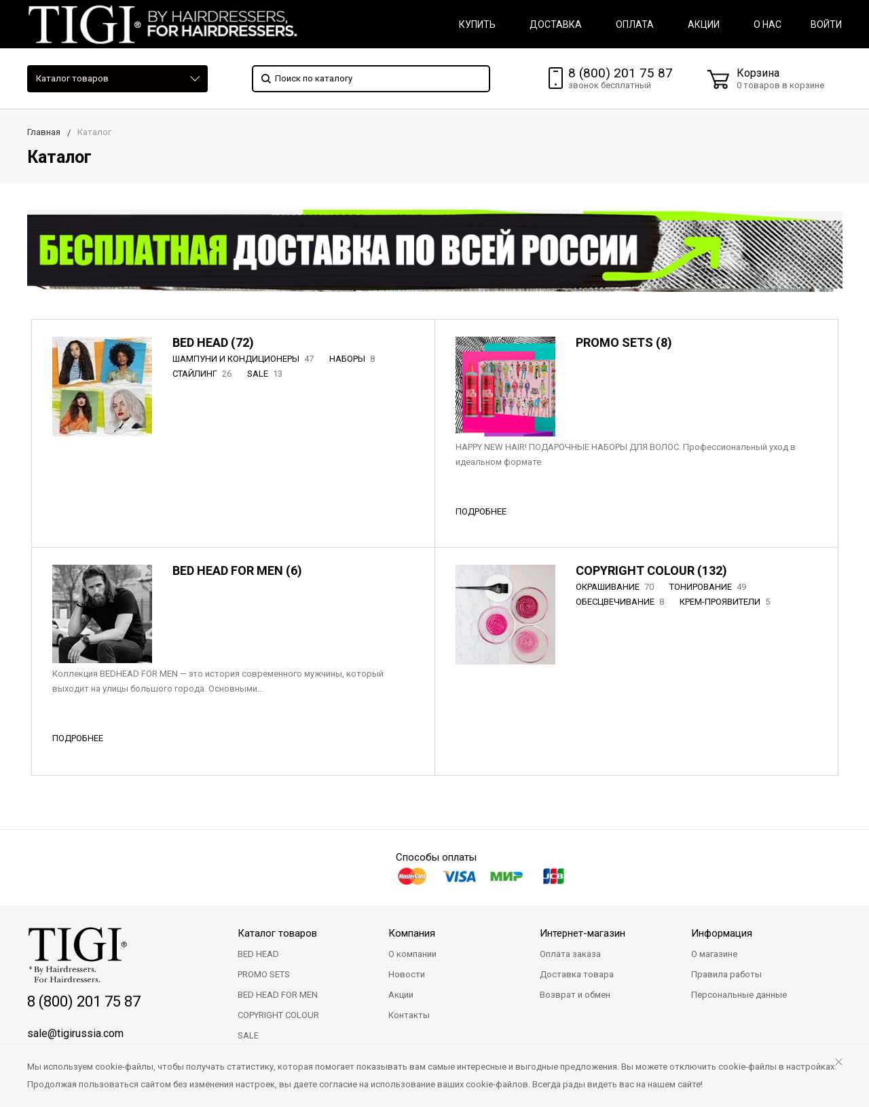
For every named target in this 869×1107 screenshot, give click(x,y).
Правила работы (726, 974)
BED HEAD (258, 954)
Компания (411, 933)
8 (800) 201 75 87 (620, 73)
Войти (826, 24)
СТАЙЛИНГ (203, 374)
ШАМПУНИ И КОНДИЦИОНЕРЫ (244, 359)
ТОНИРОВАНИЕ (709, 587)
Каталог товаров (72, 78)
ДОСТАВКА (556, 24)
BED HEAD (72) (213, 342)
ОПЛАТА (635, 24)
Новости (406, 974)
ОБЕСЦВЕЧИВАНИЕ (621, 602)
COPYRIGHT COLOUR (278, 1015)
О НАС (767, 24)
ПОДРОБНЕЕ (481, 511)
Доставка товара (577, 974)
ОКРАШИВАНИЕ (616, 587)
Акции (400, 995)
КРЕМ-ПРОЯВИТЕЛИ (726, 602)
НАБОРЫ (353, 359)
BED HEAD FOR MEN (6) (237, 570)
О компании (412, 954)
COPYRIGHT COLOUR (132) (651, 570)
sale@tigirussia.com (75, 1033)
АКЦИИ (704, 24)
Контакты (409, 1015)
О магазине (714, 954)
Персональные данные (739, 995)
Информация (721, 933)
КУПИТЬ (477, 24)
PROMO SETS (264, 974)
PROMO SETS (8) (624, 342)
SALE (266, 374)
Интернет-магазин (582, 933)
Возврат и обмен (575, 995)
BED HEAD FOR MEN (278, 995)
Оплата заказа (570, 954)
